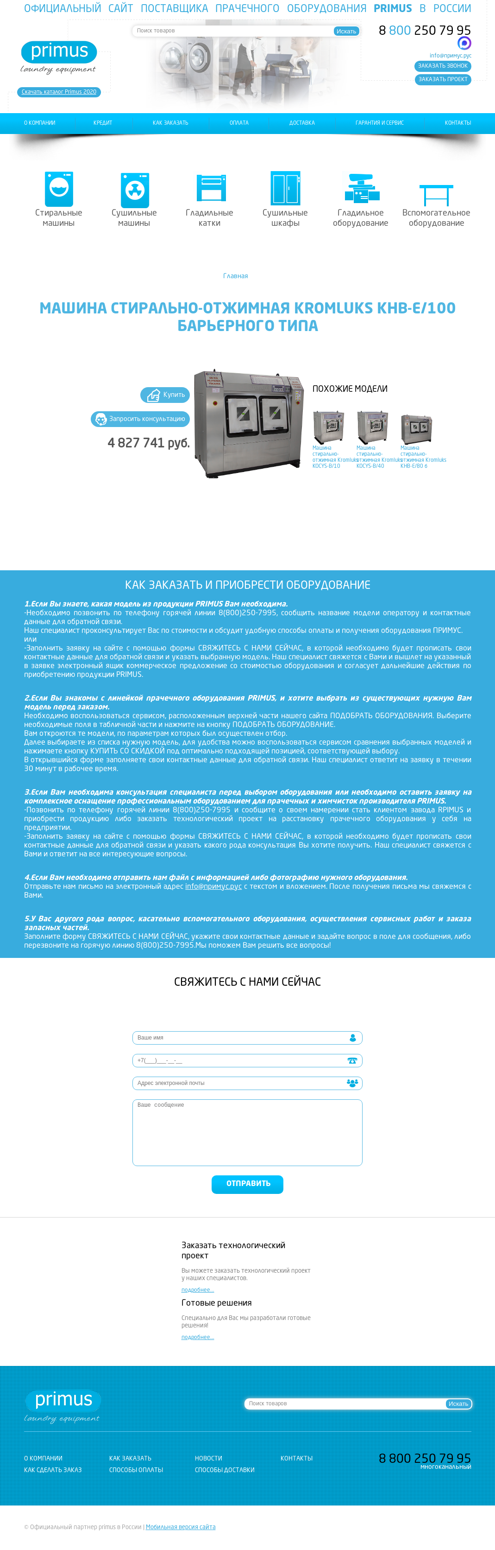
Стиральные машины (58, 218)
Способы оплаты (136, 1470)
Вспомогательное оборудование (436, 218)
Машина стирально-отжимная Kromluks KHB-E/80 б (423, 457)
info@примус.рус (450, 56)
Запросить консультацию (147, 419)
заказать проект (443, 80)
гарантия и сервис (380, 123)
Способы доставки (225, 1470)
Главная (235, 276)
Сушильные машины (134, 218)
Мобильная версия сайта (181, 1527)
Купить (174, 395)
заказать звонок (443, 66)
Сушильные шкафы (285, 218)
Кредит (103, 123)
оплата (239, 123)
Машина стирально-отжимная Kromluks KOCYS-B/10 (335, 457)
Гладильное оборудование (360, 218)
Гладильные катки (209, 218)
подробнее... (198, 1290)
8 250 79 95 (425, 31)
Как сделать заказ (53, 1470)
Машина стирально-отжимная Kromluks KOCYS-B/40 (379, 457)
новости (208, 1459)
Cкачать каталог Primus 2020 (59, 92)
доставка (302, 123)
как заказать (170, 123)
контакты (458, 123)
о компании (39, 123)
